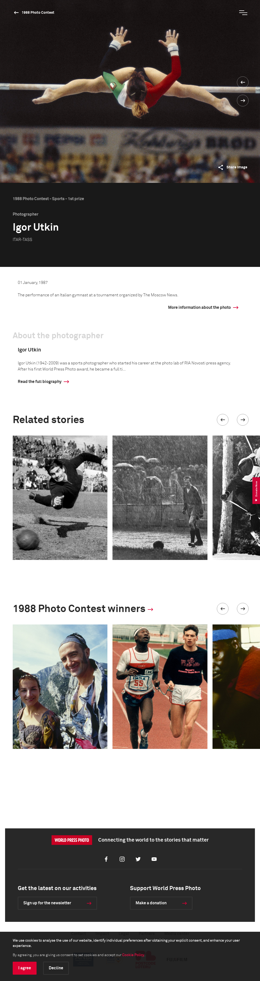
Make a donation (151, 903)
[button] (223, 420)
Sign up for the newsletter (47, 903)
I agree (24, 968)
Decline (56, 968)
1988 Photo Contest (38, 12)
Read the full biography (39, 382)
